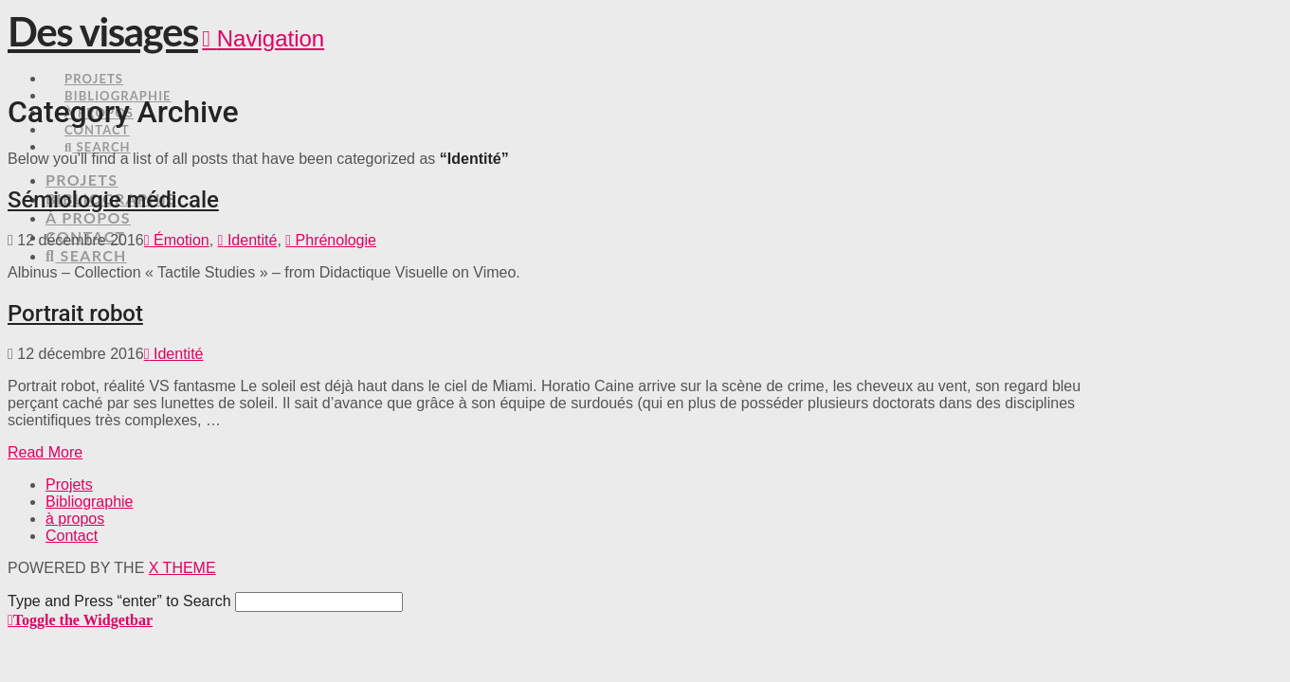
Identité (248, 240)
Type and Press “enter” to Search (119, 601)
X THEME (182, 568)
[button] (263, 38)
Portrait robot (75, 313)
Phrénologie (330, 240)
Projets (69, 484)
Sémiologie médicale (113, 200)
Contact (71, 536)
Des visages (103, 31)
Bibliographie (89, 502)
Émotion (176, 240)
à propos (74, 519)
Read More (45, 452)
